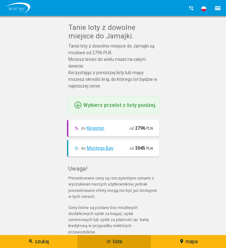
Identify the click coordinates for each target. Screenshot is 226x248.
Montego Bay (100, 148)
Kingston (95, 128)
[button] (204, 9)
